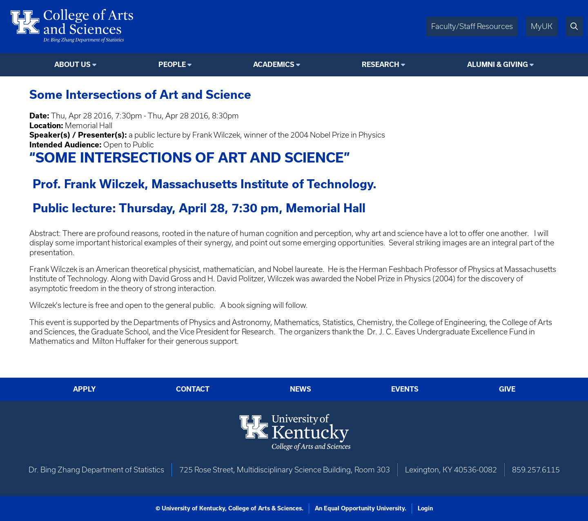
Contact (192, 389)
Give (507, 389)
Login (425, 508)
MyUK (541, 26)
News (300, 389)
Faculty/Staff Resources (472, 26)
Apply (84, 389)
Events (405, 389)
